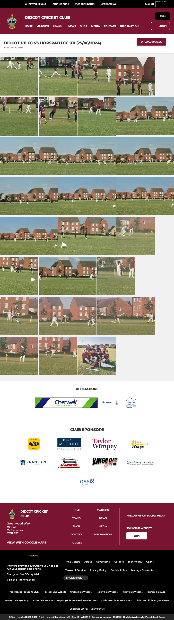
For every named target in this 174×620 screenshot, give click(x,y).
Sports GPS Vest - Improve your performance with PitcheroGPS (64, 600)
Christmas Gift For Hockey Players (87, 609)
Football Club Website (55, 592)
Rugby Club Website (132, 592)
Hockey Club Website (107, 592)
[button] (28, 26)
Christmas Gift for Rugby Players (152, 600)
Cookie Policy (119, 570)
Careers (119, 561)
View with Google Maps (26, 542)
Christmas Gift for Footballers (116, 600)
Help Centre (72, 561)
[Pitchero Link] (163, 6)
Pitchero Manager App (16, 600)
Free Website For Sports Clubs (23, 592)
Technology (135, 561)
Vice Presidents (84, 4)
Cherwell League (35, 4)
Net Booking (108, 4)
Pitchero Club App (156, 592)
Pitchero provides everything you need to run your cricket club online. (32, 567)
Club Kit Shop (61, 4)
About (88, 561)
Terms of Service (75, 570)
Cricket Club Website (81, 592)
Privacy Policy (98, 570)
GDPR (149, 561)
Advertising (103, 561)
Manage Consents (142, 570)
